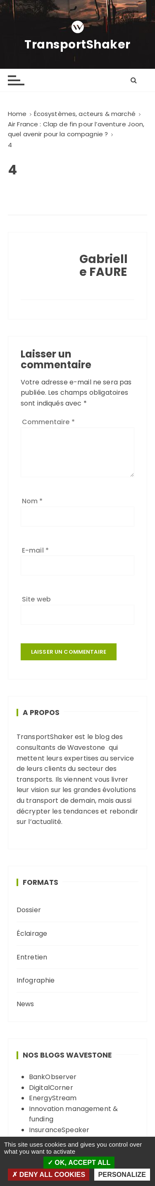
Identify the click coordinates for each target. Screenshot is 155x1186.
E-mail (35, 550)
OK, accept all (79, 1162)
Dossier (29, 910)
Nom (32, 501)
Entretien (32, 957)
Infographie (36, 980)
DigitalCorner (51, 1087)
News (25, 1004)
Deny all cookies (48, 1174)
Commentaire (48, 422)
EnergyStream (53, 1098)
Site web (36, 599)
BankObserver (53, 1077)
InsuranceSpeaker (59, 1130)
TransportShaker (77, 44)
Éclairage (32, 933)
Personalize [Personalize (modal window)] (122, 1174)
